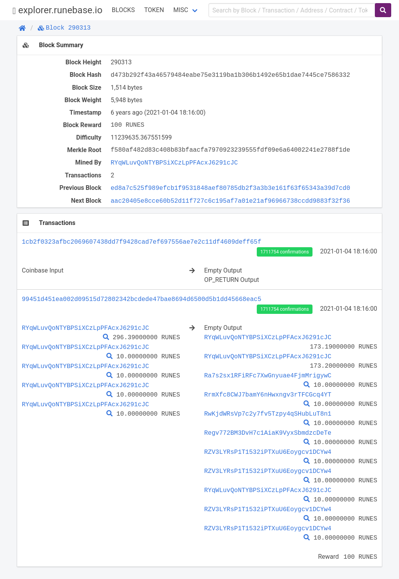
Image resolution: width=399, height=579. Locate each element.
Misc (180, 10)
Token (154, 10)
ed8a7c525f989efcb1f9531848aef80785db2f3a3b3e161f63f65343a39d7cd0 (230, 188)
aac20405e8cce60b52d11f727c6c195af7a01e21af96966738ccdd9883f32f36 (230, 201)
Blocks (123, 10)
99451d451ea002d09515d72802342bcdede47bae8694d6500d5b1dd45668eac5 (141, 299)
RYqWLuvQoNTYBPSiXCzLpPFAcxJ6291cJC (174, 162)
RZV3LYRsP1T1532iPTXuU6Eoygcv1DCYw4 (267, 452)
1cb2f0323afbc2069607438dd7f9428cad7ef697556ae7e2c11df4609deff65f (141, 241)
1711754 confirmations (284, 252)
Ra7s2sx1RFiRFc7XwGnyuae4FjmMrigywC (267, 375)
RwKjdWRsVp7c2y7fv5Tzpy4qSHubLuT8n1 (267, 413)
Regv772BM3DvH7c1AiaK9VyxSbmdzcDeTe (267, 432)
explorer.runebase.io (57, 10)
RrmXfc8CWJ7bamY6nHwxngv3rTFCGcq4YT (267, 394)
